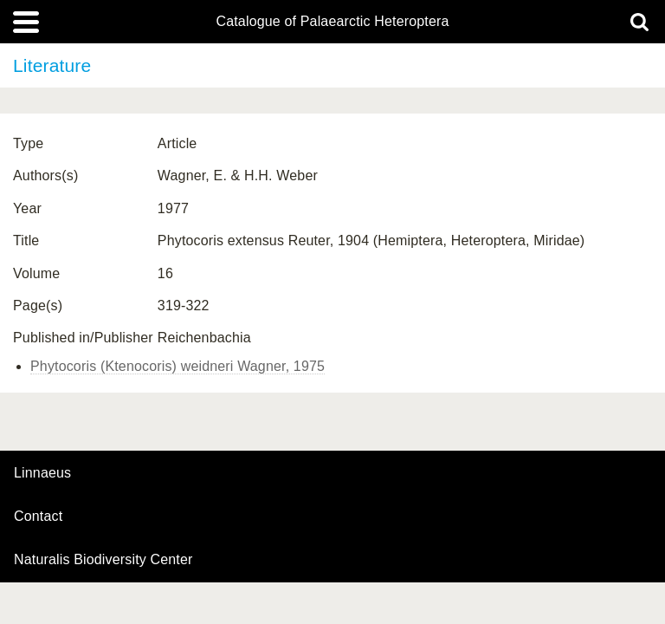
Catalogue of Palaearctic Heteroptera (332, 22)
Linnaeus (42, 473)
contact (38, 516)
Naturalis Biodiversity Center (103, 560)
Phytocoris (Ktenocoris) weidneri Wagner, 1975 (177, 366)
